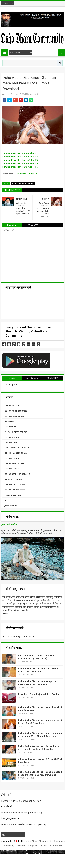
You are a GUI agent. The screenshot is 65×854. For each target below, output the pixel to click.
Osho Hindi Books (13, 437)
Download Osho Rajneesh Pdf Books (38, 694)
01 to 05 (21, 173)
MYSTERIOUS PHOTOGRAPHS (17, 448)
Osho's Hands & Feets (15, 490)
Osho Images (11, 442)
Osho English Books (14, 416)
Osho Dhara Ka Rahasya (16, 463)
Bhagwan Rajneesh (37, 846)
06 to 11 (32, 173)
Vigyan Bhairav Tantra (16, 432)
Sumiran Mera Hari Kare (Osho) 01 (20, 153)
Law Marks (21, 846)
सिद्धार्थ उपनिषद (9, 421)
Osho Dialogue (12, 405)
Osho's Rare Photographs (17, 474)
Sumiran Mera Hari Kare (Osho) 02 (20, 156)
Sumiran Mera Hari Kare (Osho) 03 (20, 159)
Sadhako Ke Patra (13, 479)
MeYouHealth (45, 841)
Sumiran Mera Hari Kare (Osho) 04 (20, 163)
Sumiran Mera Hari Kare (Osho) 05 (20, 166)
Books (7, 500)
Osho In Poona (12, 458)
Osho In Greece (12, 469)
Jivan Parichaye (12, 505)
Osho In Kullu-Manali (15, 484)
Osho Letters (11, 426)
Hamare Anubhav (13, 495)
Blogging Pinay (29, 841)
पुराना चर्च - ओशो (9, 524)
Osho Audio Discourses (22, 183)
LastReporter (55, 846)
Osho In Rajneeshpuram (16, 453)
